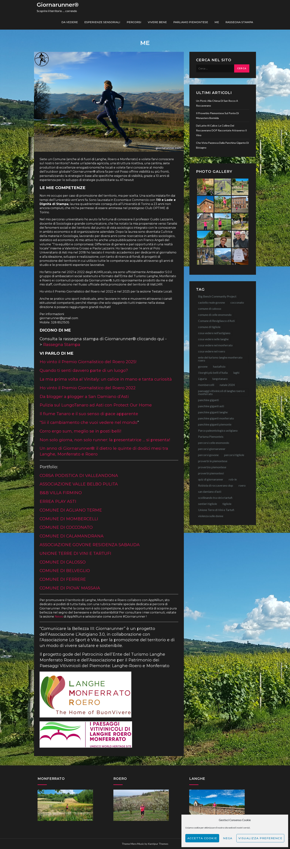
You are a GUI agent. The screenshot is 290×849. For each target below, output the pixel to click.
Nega (227, 838)
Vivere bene (157, 22)
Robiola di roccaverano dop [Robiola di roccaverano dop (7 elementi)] (215, 485)
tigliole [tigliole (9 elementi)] (226, 503)
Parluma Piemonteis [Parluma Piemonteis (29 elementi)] (210, 436)
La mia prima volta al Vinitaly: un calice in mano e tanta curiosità (106, 379)
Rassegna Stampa (239, 22)
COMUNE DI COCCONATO (66, 527)
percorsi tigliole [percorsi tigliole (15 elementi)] (234, 455)
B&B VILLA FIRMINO (61, 492)
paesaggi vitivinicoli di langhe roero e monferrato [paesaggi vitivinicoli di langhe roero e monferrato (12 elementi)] (221, 392)
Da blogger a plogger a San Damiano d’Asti (84, 396)
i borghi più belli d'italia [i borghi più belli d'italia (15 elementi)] (213, 372)
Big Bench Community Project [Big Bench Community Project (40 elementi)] (217, 296)
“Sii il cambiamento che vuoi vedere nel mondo (88, 422)
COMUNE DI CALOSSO (63, 562)
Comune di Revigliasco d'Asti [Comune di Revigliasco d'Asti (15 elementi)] (216, 320)
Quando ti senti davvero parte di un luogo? (84, 370)
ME (217, 22)
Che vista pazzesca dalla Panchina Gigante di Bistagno (222, 145)
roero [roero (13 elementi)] (242, 485)
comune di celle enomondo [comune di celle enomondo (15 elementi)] (215, 314)
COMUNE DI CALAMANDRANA (72, 536)
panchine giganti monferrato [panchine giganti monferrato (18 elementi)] (216, 418)
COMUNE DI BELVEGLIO (65, 570)
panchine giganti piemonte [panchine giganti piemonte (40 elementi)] (214, 424)
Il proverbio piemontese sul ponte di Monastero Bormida (217, 116)
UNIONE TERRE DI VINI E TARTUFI (75, 553)
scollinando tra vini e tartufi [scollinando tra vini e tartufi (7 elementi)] (215, 497)
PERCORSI (134, 22)
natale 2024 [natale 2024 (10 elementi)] (227, 384)
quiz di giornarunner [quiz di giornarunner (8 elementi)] (210, 479)
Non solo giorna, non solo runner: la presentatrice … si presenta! (105, 439)
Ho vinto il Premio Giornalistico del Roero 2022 (88, 387)
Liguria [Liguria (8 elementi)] (202, 378)
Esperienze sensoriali (102, 22)
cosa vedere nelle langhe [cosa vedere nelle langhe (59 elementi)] (213, 339)
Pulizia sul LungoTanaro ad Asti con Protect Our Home (96, 405)
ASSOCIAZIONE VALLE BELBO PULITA (79, 484)
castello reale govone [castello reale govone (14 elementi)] (211, 302)
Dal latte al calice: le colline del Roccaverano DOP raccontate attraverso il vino (221, 130)
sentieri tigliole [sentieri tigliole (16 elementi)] (207, 503)
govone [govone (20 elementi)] (203, 366)
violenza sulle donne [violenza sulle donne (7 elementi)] (210, 516)
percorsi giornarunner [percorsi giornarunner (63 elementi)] (211, 448)
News (59, 616)
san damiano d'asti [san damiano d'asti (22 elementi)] (209, 491)
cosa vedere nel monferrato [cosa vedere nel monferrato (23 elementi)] (215, 345)
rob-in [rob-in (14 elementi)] (233, 479)
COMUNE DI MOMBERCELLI (69, 518)
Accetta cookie (202, 838)
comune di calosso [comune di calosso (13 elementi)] (209, 308)
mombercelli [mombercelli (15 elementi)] (206, 384)
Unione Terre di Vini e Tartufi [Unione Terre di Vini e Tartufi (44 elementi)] (216, 510)
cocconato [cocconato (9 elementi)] (237, 302)
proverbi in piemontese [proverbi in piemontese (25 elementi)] (212, 461)
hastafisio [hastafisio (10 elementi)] (219, 366)
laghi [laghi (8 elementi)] (236, 372)
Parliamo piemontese (190, 22)
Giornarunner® (58, 4)
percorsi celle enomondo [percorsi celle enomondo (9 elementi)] (213, 442)
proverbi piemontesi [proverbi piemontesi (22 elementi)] (211, 473)
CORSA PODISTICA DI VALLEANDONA (79, 475)
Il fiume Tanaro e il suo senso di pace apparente (89, 413)
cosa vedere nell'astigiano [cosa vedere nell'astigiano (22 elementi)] (214, 333)
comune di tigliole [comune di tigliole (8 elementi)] (209, 327)
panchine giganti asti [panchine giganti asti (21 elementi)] (211, 406)
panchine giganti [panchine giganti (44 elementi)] (208, 400)
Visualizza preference (260, 838)
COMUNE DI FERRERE (63, 579)
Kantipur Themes (158, 843)
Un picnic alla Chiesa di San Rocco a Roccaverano (217, 103)
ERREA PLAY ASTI (58, 501)
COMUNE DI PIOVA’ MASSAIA (70, 588)
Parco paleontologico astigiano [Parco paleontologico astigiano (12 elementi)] (218, 430)
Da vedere (69, 22)
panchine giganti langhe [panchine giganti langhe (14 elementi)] (213, 412)
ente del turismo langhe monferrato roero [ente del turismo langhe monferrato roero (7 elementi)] (220, 359)
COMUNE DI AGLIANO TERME (71, 510)
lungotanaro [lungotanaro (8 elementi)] (220, 378)
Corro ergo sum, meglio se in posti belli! (80, 431)
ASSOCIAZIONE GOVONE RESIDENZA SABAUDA (90, 544)
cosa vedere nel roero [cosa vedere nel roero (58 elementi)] (211, 351)
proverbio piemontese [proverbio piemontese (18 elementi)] (212, 467)
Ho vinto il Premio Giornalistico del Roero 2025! (88, 361)
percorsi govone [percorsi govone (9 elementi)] (208, 455)
